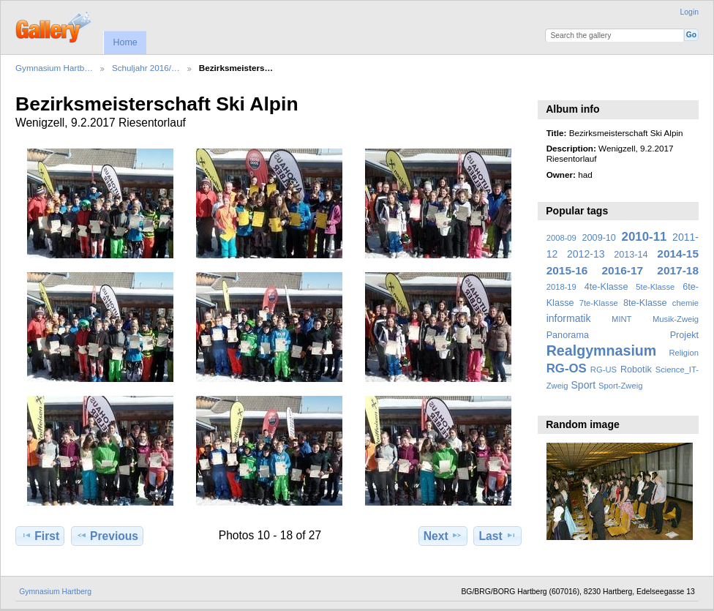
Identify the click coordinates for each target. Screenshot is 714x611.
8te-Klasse (645, 303)
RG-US (603, 369)
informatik (568, 318)
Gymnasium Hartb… (54, 67)
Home (125, 42)
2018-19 (561, 286)
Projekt (684, 335)
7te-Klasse (598, 303)
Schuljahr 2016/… (146, 67)
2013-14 (630, 255)
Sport (583, 385)
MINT (621, 319)
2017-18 (678, 270)
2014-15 (678, 253)
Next (443, 535)
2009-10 (599, 238)
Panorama (567, 335)
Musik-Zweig (676, 319)
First (39, 535)
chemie (685, 303)
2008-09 (561, 237)
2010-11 (644, 237)
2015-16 (567, 270)
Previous (107, 535)
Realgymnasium (601, 350)
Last (497, 535)
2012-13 (586, 254)
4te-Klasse (606, 287)
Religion (684, 352)
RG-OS (566, 368)
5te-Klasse (655, 286)
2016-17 (623, 270)
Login (689, 12)
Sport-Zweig (620, 385)
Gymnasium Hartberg (55, 592)
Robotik (636, 369)
